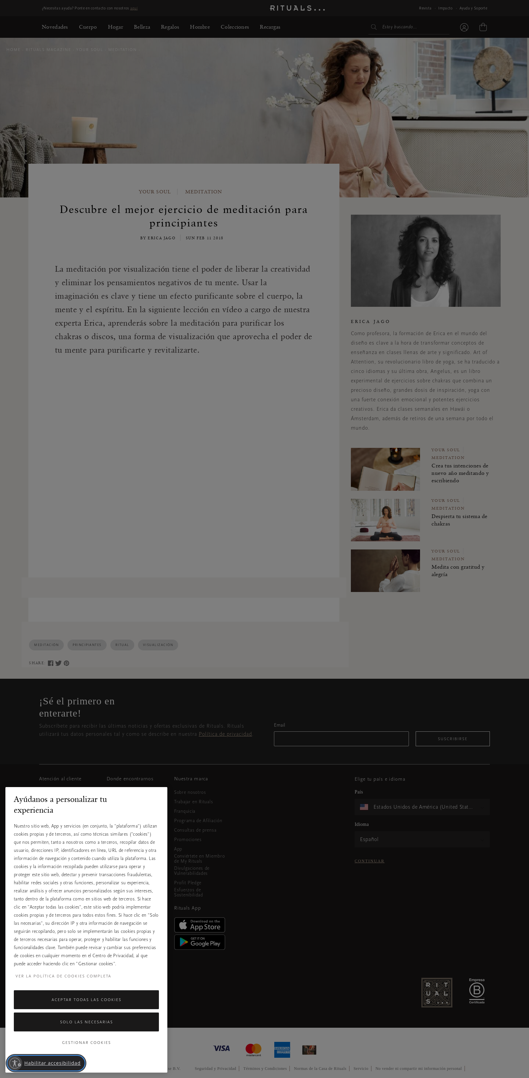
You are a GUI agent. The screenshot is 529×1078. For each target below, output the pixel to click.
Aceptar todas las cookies (86, 999)
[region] (86, 930)
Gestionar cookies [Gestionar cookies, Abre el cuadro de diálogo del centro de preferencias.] (86, 1042)
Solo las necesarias (86, 1022)
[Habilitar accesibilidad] (46, 1063)
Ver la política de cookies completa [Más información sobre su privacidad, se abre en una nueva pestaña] (63, 976)
